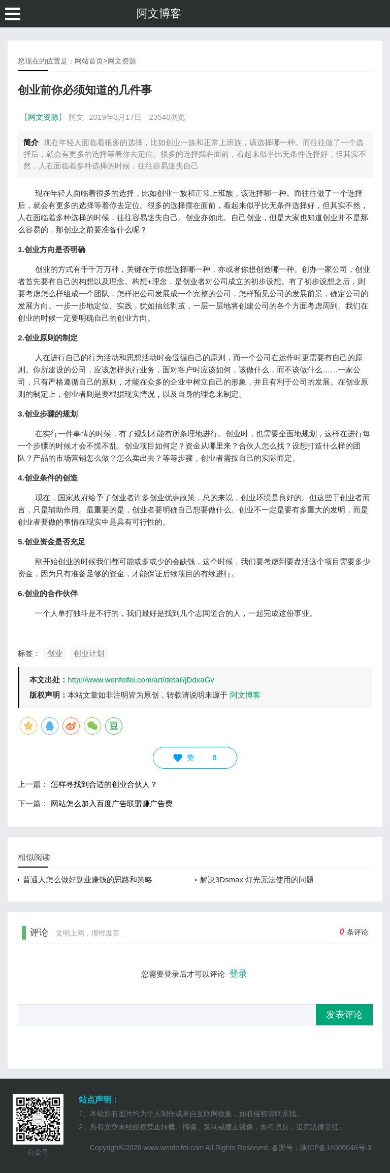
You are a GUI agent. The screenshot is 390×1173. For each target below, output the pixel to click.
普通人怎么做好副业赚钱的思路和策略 (87, 879)
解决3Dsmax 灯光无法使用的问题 (257, 879)
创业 (54, 653)
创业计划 (89, 653)
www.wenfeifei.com (173, 1148)
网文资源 (122, 61)
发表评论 (344, 1015)
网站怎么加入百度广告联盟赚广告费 (112, 803)
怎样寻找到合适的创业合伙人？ (104, 784)
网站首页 (89, 61)
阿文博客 (159, 13)
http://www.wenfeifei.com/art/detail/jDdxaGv (141, 679)
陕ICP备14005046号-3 (335, 1148)
